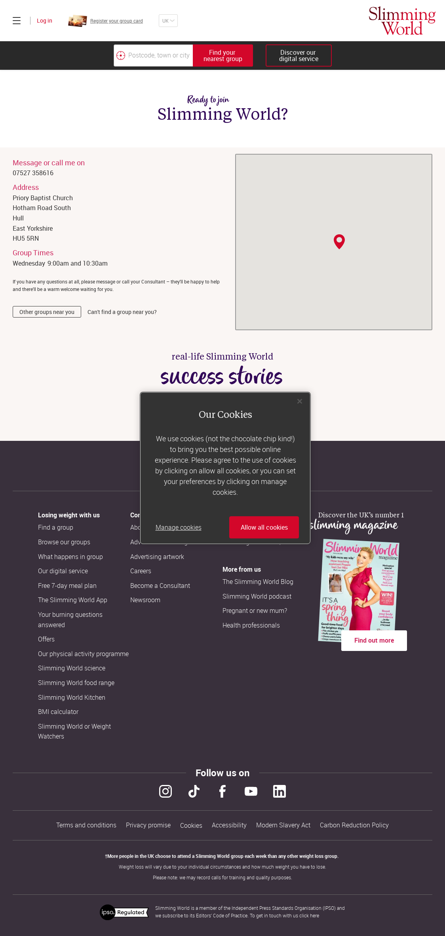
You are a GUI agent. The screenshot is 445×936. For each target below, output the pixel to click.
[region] (225, 468)
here (314, 915)
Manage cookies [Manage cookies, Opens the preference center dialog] (179, 527)
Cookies (191, 825)
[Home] (402, 20)
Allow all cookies (264, 527)
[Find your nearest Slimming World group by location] (121, 55)
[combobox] (183, 55)
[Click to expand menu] (17, 21)
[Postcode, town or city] (153, 55)
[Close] (299, 401)
